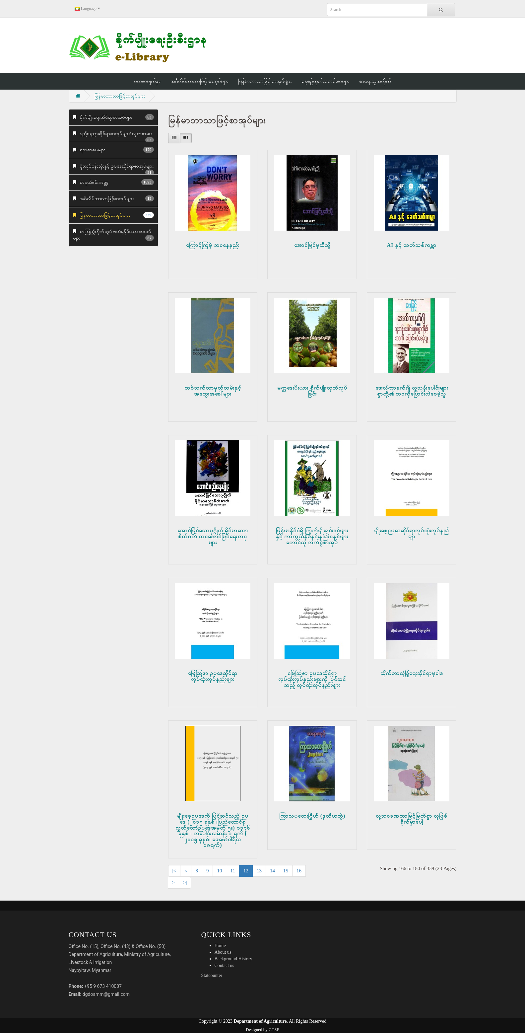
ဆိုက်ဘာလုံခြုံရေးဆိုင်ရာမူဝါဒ (411, 673)
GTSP (274, 1029)
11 (232, 870)
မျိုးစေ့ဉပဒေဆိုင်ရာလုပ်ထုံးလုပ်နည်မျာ (411, 533)
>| (185, 882)
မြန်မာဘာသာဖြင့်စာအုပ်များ (120, 96)
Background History (233, 958)
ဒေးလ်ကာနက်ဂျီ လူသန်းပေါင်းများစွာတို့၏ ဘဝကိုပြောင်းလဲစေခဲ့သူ (411, 391)
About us (223, 952)
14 (272, 870)
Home (220, 945)
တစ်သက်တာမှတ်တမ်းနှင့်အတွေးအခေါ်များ (212, 391)
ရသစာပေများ (113, 150)
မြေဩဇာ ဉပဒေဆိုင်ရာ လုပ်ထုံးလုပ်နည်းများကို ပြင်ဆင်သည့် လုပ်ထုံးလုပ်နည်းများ (312, 679)
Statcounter (212, 975)
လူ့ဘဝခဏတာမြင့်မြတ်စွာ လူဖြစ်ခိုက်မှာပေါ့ (411, 819)
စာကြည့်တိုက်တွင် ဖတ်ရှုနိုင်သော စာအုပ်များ (113, 235)
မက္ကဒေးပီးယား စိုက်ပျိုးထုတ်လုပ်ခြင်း (312, 391)
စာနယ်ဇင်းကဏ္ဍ (113, 182)
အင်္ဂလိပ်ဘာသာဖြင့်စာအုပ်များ (113, 198)
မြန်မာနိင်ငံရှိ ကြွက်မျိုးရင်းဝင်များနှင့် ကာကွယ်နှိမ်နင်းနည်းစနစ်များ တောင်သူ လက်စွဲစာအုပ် (312, 536)
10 (219, 870)
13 (259, 870)
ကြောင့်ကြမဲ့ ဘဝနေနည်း (212, 245)
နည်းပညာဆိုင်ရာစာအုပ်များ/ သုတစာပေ (113, 136)
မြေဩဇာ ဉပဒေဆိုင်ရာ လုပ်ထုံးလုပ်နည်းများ (212, 676)
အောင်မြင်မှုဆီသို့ (312, 245)
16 (298, 870)
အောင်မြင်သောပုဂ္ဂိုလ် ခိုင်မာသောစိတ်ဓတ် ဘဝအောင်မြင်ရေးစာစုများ (212, 536)
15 (285, 870)
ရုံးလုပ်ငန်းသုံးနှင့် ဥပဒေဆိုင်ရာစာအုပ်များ (113, 169)
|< (174, 870)
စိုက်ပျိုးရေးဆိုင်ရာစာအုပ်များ (113, 117)
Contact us (224, 965)
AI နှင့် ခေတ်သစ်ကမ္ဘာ (412, 245)
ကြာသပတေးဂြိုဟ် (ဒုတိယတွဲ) (312, 816)
